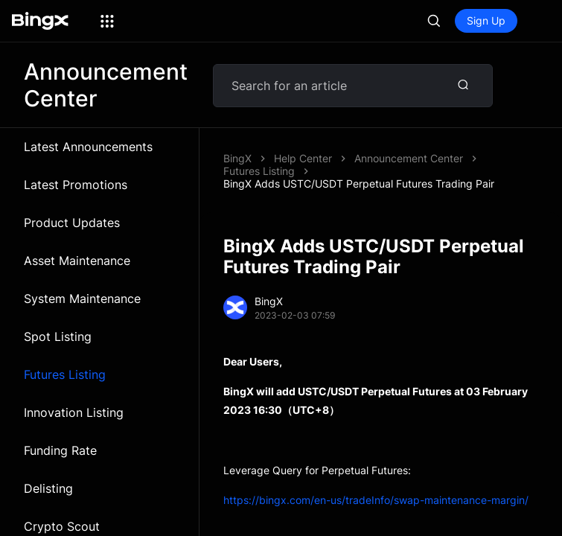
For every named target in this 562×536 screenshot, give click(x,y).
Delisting (48, 488)
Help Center (303, 158)
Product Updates (72, 222)
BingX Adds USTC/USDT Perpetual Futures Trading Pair (358, 183)
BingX (237, 158)
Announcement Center (408, 158)
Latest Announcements (88, 146)
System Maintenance (82, 298)
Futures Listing (65, 374)
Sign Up (486, 20)
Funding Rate (60, 450)
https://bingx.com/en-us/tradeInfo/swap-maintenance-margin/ (376, 500)
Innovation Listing (74, 412)
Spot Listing (58, 336)
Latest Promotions (75, 184)
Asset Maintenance (77, 260)
